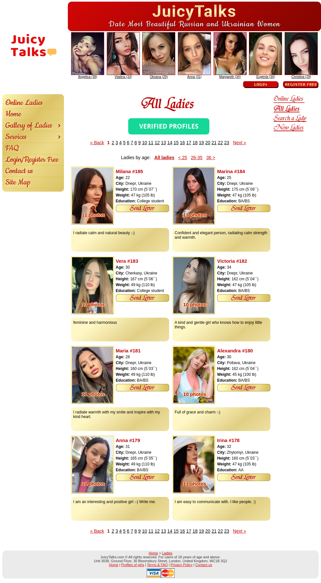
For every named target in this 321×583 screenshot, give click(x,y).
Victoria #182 (232, 261)
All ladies (164, 157)
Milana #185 (129, 171)
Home (13, 114)
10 (144, 142)
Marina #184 (231, 171)
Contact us (19, 171)
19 (201, 142)
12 (157, 142)
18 (195, 142)
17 (188, 142)
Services (33, 137)
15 (176, 142)
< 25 (182, 157)
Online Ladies (24, 103)
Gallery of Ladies (33, 125)
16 (182, 142)
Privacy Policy (181, 565)
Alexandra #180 (235, 350)
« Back (97, 142)
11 (151, 142)
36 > (211, 157)
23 (226, 142)
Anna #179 (128, 440)
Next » (239, 142)
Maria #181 (128, 350)
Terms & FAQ (157, 565)
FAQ (12, 148)
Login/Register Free (32, 160)
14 (169, 142)
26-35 (197, 157)
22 (220, 142)
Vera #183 (127, 261)
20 (207, 142)
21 (214, 142)
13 (163, 142)
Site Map (18, 182)
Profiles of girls (132, 565)
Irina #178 (228, 440)
